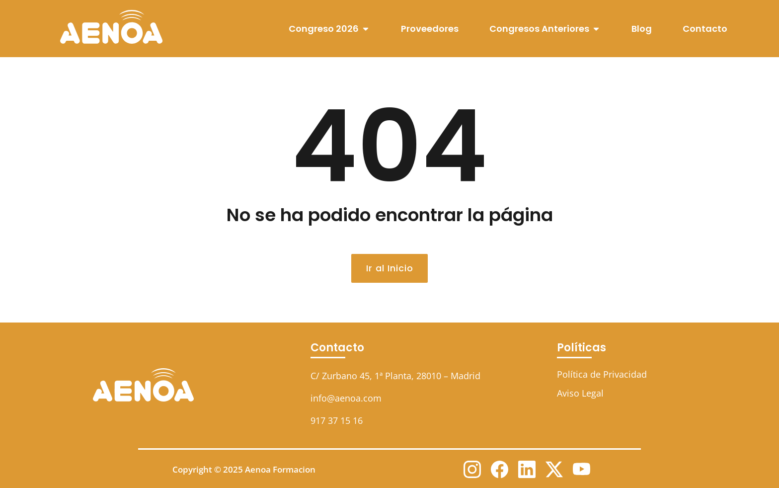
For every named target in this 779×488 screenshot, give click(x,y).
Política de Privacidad (602, 374)
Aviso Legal (580, 393)
